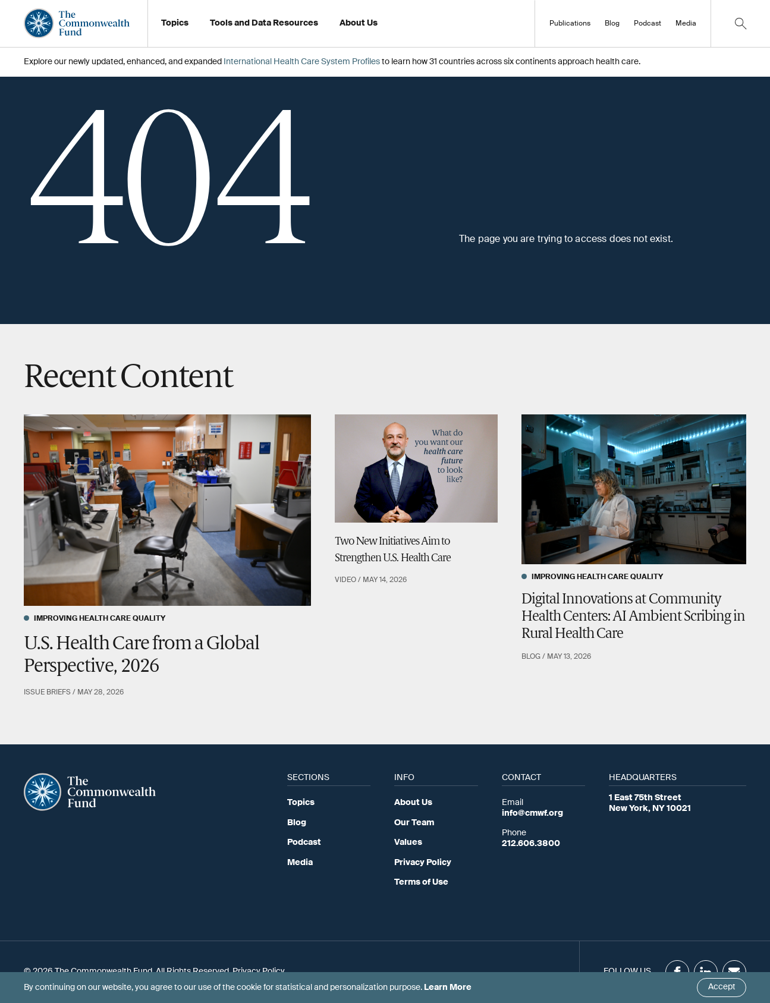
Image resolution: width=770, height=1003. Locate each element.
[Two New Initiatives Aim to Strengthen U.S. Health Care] (416, 468)
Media (685, 23)
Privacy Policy (422, 863)
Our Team (414, 823)
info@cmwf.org (532, 813)
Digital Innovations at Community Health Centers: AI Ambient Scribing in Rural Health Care (633, 617)
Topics (301, 802)
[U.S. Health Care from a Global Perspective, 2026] (167, 510)
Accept (722, 987)
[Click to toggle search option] (740, 23)
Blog (612, 23)
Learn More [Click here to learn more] (448, 987)
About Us (413, 802)
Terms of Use (421, 882)
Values (408, 842)
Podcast (647, 23)
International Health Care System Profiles (302, 62)
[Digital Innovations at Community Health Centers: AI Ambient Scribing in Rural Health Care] (633, 489)
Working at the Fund (386, 27)
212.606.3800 (531, 843)
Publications (569, 23)
